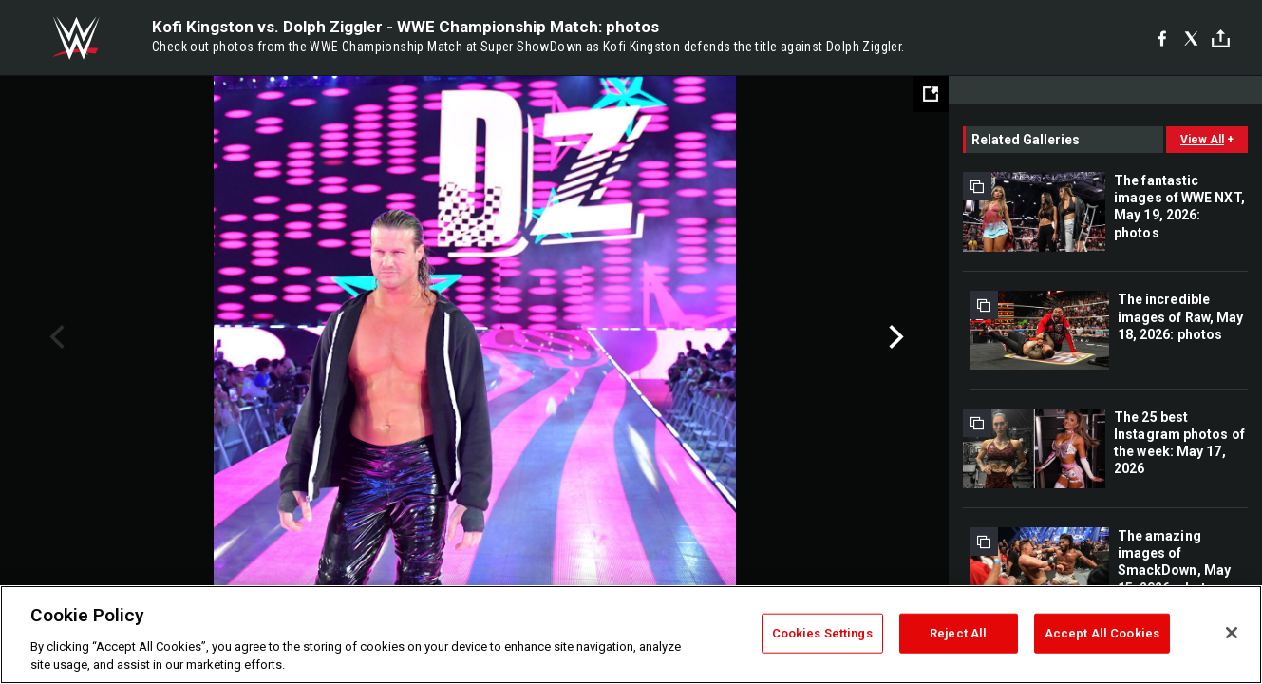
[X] (1191, 38)
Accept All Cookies (1102, 633)
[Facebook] (1162, 38)
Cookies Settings (822, 633)
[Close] (1232, 633)
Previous (54, 337)
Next (894, 337)
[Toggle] (1220, 38)
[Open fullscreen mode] (931, 94)
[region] (631, 634)
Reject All (958, 633)
